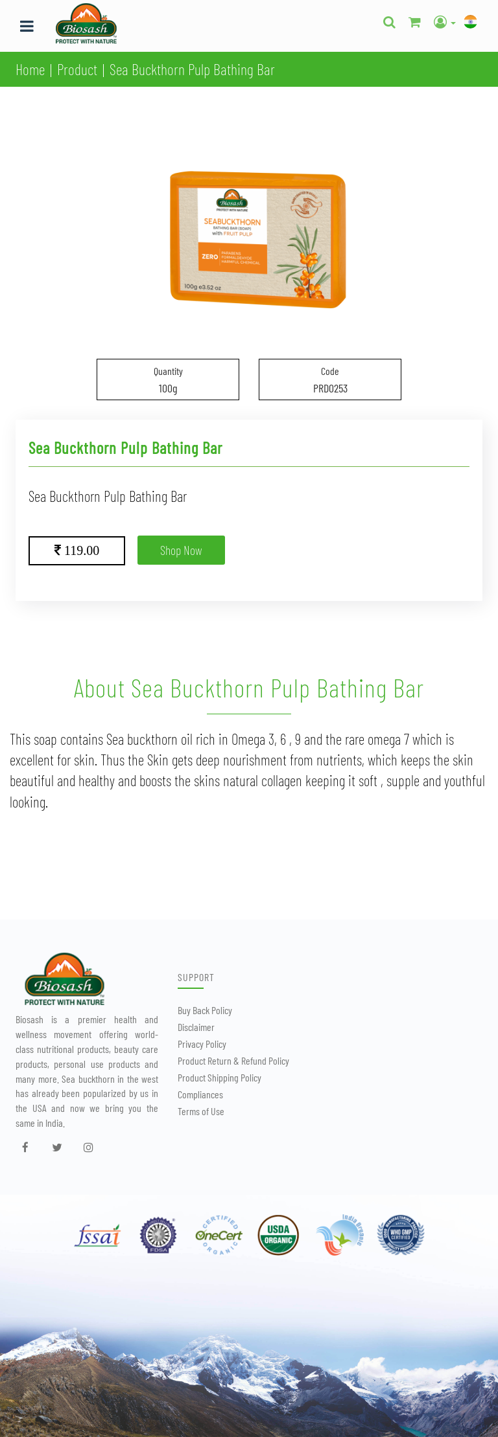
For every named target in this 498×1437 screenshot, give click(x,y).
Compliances (200, 1094)
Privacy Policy (202, 1043)
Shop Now (181, 550)
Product (77, 69)
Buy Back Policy (205, 1010)
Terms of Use (201, 1111)
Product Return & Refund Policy (233, 1060)
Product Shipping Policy (219, 1077)
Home (30, 69)
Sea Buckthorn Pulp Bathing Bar (192, 69)
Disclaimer (196, 1027)
